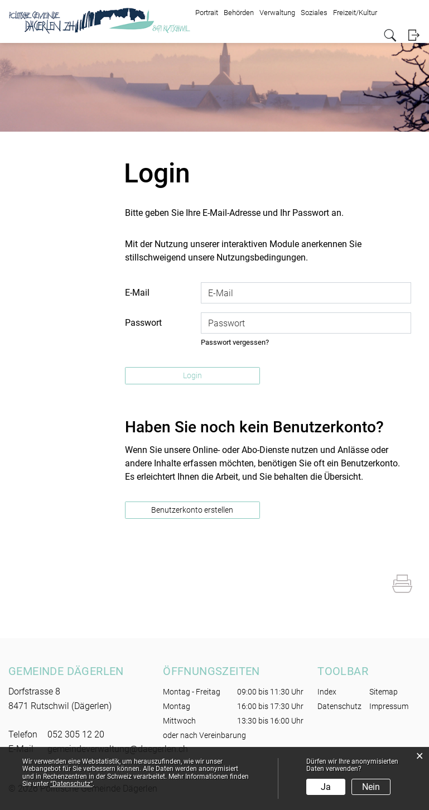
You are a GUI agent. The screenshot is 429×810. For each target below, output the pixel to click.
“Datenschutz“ (71, 784)
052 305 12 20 (75, 734)
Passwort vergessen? (235, 342)
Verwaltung (277, 12)
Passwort (143, 322)
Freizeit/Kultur (355, 12)
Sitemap (383, 691)
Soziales (314, 12)
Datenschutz (339, 706)
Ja (326, 787)
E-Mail (137, 292)
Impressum (388, 706)
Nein (371, 787)
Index (326, 691)
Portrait (206, 12)
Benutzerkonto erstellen (192, 509)
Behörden (239, 12)
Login (414, 35)
